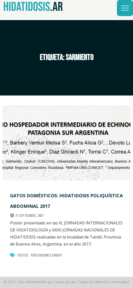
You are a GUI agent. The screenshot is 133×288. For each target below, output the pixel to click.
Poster (22, 255)
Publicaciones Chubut (46, 255)
